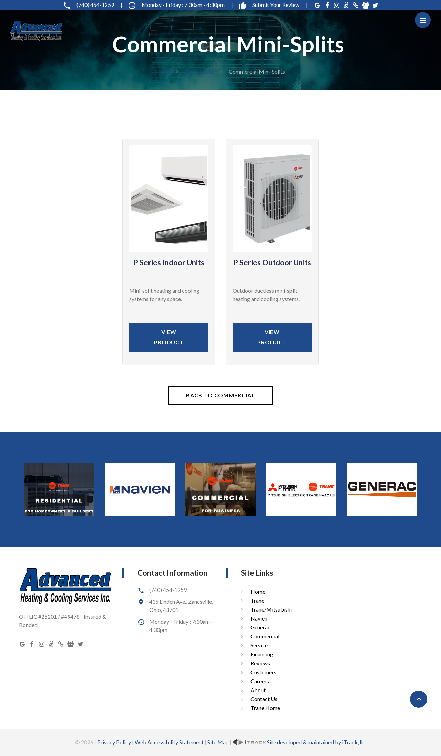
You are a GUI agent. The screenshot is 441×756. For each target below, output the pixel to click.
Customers (263, 672)
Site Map (218, 742)
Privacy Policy (114, 742)
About (258, 690)
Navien (258, 618)
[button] (418, 699)
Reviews (260, 663)
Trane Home (265, 708)
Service (259, 645)
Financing (261, 654)
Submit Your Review (273, 4)
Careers (259, 681)
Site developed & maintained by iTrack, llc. (299, 742)
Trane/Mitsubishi (271, 609)
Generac (260, 627)
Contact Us (263, 699)
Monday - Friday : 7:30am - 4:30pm (180, 4)
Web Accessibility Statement (169, 742)
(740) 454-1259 (92, 4)
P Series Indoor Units (168, 262)
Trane (257, 600)
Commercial (199, 71)
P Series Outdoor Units (272, 262)
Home (163, 71)
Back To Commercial (220, 395)
